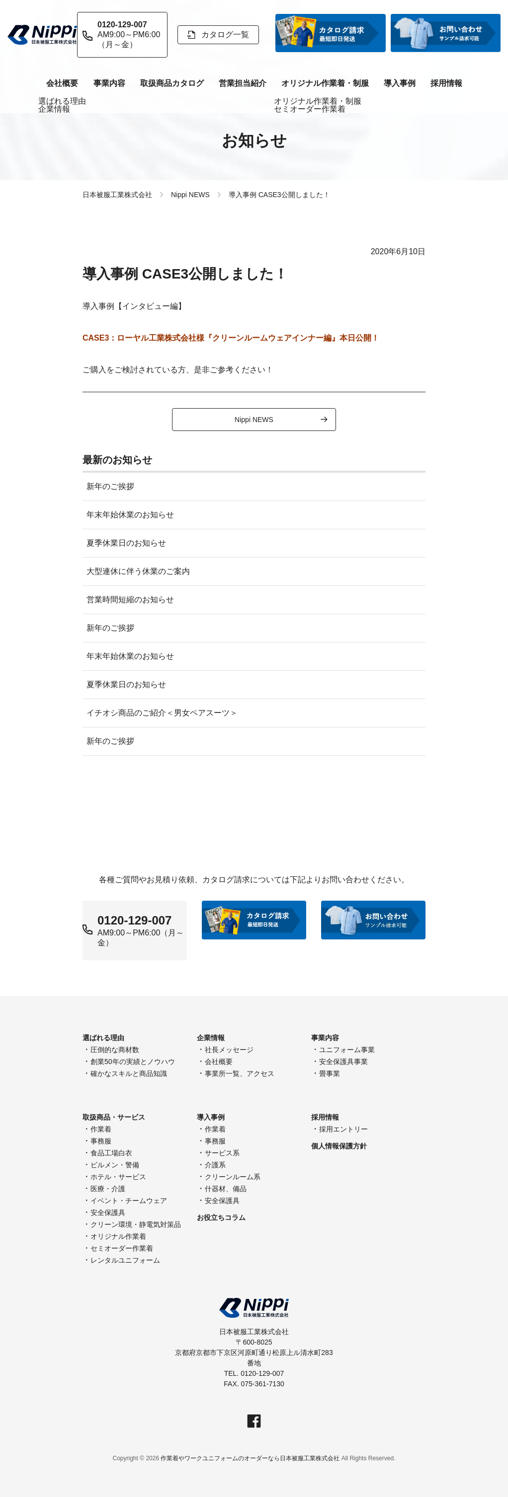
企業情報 (211, 1038)
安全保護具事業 (343, 1062)
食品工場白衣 (111, 1153)
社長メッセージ (229, 1050)
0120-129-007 (134, 920)
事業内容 (109, 83)
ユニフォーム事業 (347, 1050)
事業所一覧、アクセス (239, 1073)
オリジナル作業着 (118, 1236)
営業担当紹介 (242, 83)
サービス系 (222, 1153)
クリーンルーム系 (232, 1177)
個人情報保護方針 (339, 1146)
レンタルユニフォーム (125, 1260)
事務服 (100, 1141)
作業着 (100, 1129)
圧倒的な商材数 (114, 1050)
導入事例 (400, 83)
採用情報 (446, 83)
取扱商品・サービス (114, 1117)
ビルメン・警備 (114, 1165)
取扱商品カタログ (172, 83)
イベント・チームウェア (128, 1201)
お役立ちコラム (221, 1217)
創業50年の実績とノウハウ (132, 1062)
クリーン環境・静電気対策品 (135, 1224)
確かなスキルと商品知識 (128, 1073)
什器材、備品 (226, 1189)
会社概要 (219, 1062)
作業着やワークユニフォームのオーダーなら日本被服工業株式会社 (250, 1458)
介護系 (215, 1165)
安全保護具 (107, 1212)
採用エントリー (343, 1129)
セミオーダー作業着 (121, 1248)
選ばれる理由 (103, 1038)
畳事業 (329, 1073)
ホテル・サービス (118, 1177)
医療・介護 (107, 1189)
